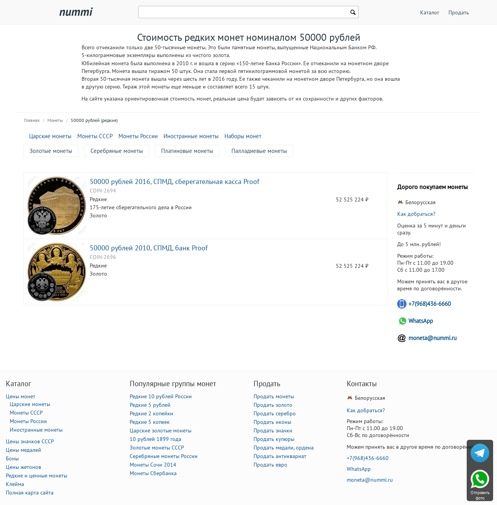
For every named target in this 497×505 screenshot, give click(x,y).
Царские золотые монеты (160, 430)
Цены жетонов (23, 466)
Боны (12, 458)
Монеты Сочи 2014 (153, 464)
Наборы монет (242, 136)
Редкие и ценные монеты (36, 475)
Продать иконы (272, 421)
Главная (32, 120)
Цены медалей (23, 449)
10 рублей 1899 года (155, 439)
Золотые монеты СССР (157, 447)
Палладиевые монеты (259, 150)
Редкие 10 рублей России (161, 396)
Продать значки (273, 430)
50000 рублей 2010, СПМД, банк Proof (149, 247)
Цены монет (20, 396)
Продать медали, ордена (284, 447)
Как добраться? (416, 213)
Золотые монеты (51, 150)
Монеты (55, 120)
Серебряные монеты (116, 150)
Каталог (429, 12)
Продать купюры (274, 439)
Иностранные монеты (191, 136)
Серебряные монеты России (164, 456)
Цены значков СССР (30, 441)
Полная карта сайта (30, 492)
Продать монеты (274, 396)
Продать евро (270, 464)
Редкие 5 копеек (150, 421)
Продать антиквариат (280, 456)
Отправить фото (480, 495)
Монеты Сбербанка (153, 473)
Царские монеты (50, 136)
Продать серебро (275, 413)
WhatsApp (420, 321)
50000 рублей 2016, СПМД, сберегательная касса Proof (174, 181)
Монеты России (138, 136)
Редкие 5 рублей (150, 404)
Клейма (15, 484)
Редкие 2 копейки (151, 413)
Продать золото (273, 404)
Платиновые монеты (187, 150)
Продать (458, 12)
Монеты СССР (95, 136)
